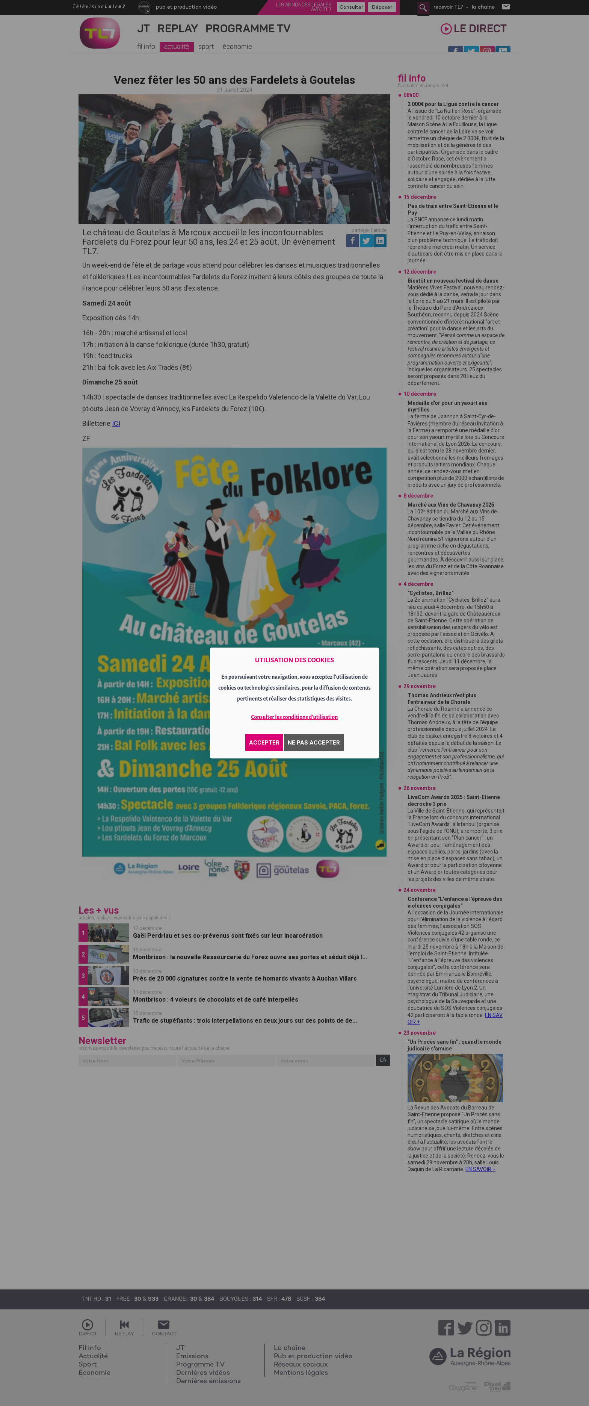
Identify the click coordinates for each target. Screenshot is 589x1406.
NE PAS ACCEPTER (314, 742)
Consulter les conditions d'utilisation (294, 717)
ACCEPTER (264, 742)
